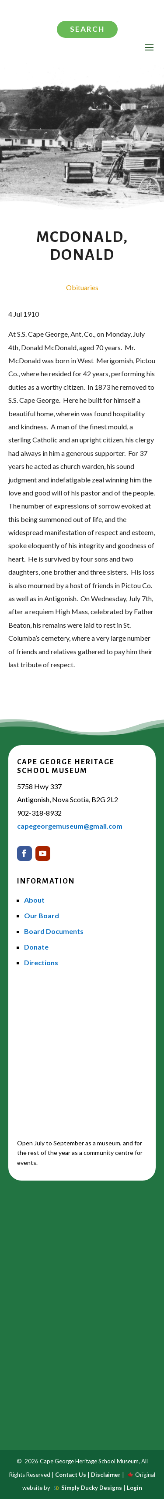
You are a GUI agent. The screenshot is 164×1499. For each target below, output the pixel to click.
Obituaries (82, 287)
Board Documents (54, 931)
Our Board (41, 915)
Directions (41, 962)
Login (134, 1487)
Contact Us (70, 1474)
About (34, 900)
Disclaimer (106, 1474)
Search (87, 28)
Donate (36, 947)
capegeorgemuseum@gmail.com (69, 826)
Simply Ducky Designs (91, 1487)
